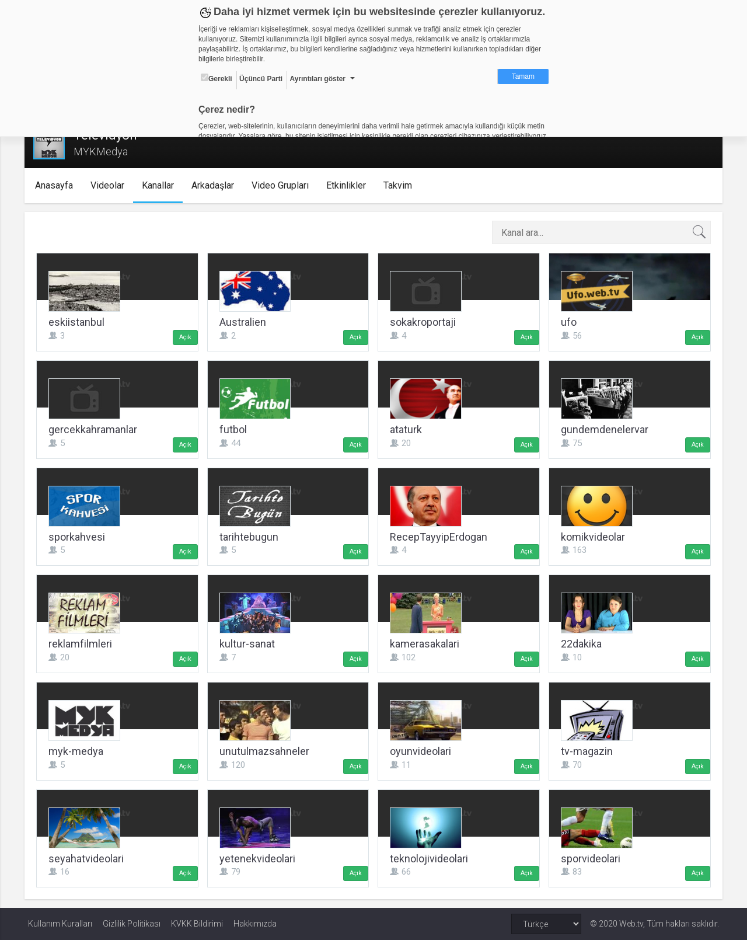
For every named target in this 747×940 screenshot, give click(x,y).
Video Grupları (283, 185)
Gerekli (216, 78)
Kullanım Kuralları (60, 923)
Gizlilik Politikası (131, 923)
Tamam (523, 76)
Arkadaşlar (215, 185)
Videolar (110, 185)
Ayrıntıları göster (317, 79)
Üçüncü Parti (260, 79)
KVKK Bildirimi (197, 923)
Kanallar (161, 185)
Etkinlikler (349, 185)
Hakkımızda (255, 923)
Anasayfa (57, 185)
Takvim (400, 185)
